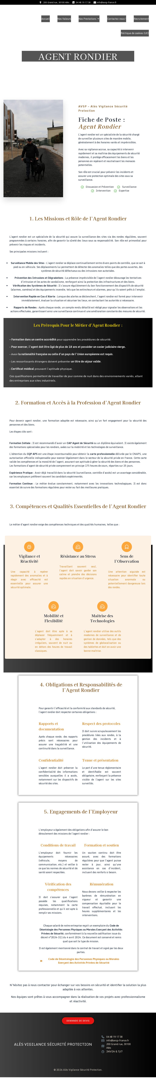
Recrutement (141, 19)
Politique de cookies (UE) (135, 33)
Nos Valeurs (64, 19)
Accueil (45, 19)
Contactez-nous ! (116, 19)
